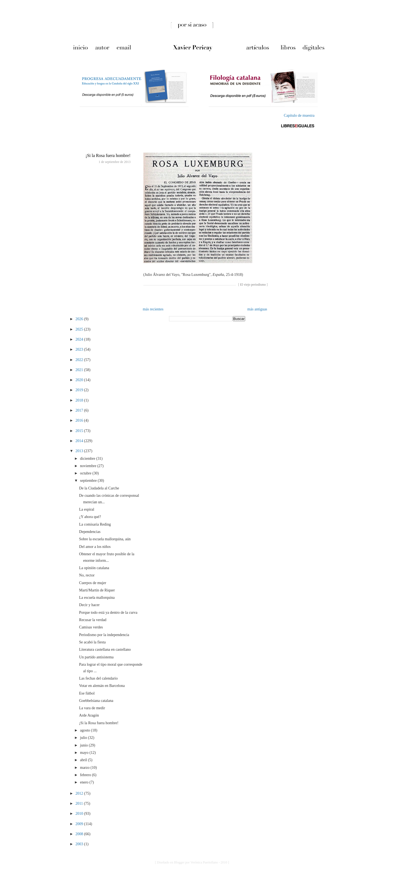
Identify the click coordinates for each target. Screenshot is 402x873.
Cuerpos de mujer (92, 583)
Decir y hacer (89, 605)
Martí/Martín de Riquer (97, 590)
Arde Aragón (89, 715)
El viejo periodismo (253, 284)
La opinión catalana (94, 568)
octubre (86, 473)
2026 (79, 319)
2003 (79, 844)
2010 (79, 814)
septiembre (89, 481)
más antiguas (257, 309)
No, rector (87, 575)
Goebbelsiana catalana (96, 701)
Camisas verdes (91, 627)
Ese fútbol (87, 693)
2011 (79, 803)
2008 (79, 834)
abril (84, 760)
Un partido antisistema (96, 657)
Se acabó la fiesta (92, 642)
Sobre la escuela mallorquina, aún (105, 539)
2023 (79, 349)
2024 (79, 339)
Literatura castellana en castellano (105, 649)
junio (84, 745)
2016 (79, 420)
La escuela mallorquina (97, 598)
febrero (86, 775)
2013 (79, 451)
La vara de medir (92, 708)
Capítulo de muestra (299, 115)
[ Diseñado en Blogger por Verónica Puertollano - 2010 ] (192, 862)
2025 (79, 329)
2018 (79, 400)
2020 (79, 380)
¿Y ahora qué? (90, 517)
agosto (85, 730)
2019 (79, 390)
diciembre (88, 458)
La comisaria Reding (95, 524)
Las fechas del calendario (98, 678)
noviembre (88, 466)
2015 (79, 431)
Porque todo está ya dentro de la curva (108, 612)
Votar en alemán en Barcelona (102, 686)
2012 (79, 793)
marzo (85, 768)
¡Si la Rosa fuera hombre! (107, 155)
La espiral (86, 509)
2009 (79, 824)
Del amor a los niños (95, 547)
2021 (79, 370)
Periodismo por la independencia (104, 635)
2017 (79, 410)
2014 (79, 441)
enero (85, 782)
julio (84, 738)
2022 (79, 360)
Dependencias (90, 532)
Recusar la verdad (92, 620)
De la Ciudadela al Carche (99, 488)
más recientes (153, 309)
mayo (85, 753)
